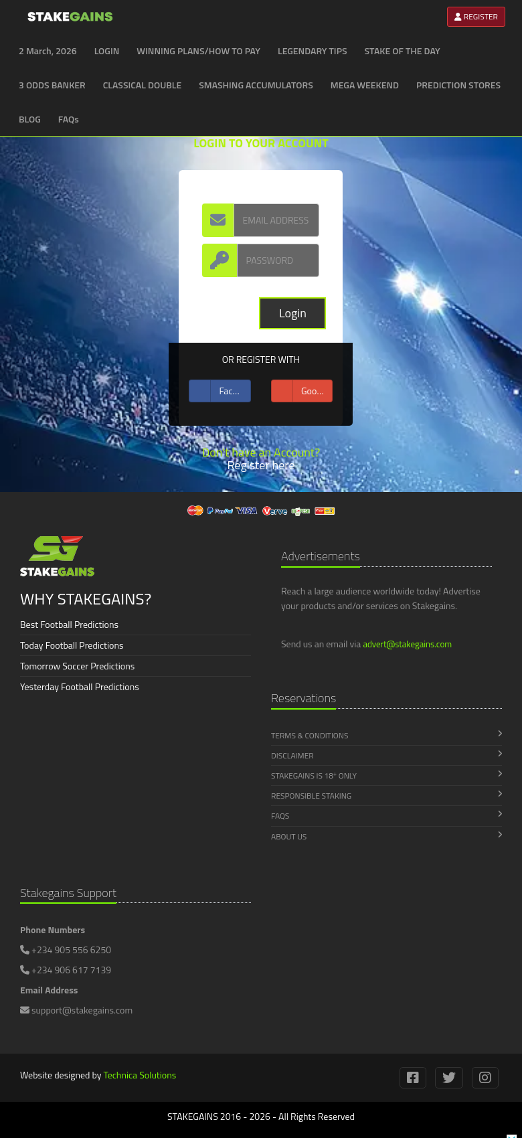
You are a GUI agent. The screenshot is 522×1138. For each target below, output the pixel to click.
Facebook (219, 391)
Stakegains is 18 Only (386, 776)
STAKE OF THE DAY (402, 51)
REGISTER (476, 16)
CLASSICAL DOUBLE (142, 85)
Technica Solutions (140, 1075)
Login (293, 313)
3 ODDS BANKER (52, 85)
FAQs (68, 119)
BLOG (30, 119)
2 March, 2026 (48, 51)
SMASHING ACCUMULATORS (256, 85)
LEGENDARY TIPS (312, 51)
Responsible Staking (386, 795)
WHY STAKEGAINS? (85, 598)
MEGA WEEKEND (365, 85)
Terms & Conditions (386, 735)
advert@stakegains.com (407, 644)
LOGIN (107, 51)
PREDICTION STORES (458, 85)
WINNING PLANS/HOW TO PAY (198, 51)
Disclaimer (386, 755)
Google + (302, 391)
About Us (386, 836)
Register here (260, 465)
